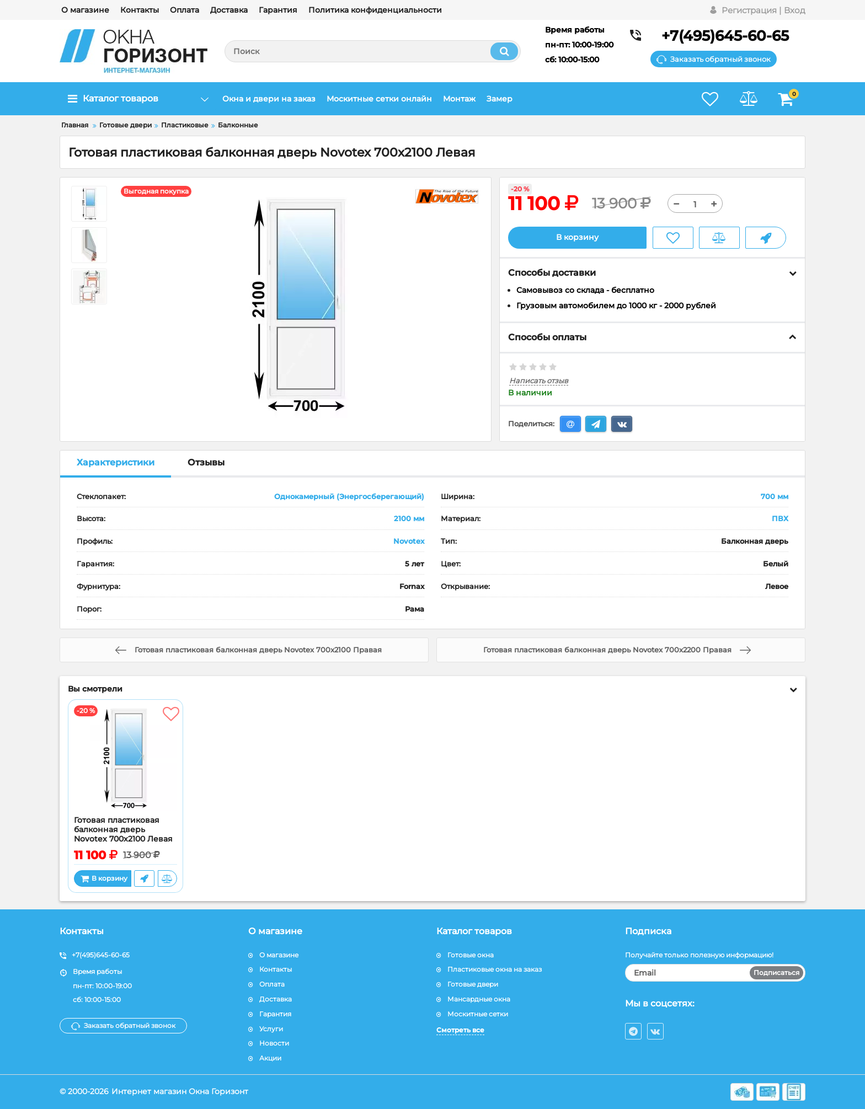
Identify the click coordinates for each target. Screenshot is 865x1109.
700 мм (774, 496)
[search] (373, 51)
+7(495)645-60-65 (725, 36)
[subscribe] (715, 973)
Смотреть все (460, 1030)
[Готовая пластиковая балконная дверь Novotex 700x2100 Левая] (125, 760)
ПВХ (780, 519)
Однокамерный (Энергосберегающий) (349, 496)
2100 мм (409, 519)
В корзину (577, 238)
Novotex (408, 541)
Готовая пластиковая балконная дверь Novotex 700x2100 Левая (123, 830)
